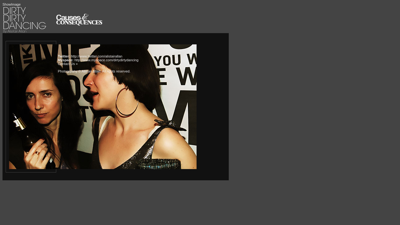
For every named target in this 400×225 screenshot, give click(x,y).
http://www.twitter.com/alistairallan (96, 56)
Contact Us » (68, 64)
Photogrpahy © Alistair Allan (79, 71)
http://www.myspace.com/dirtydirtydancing (106, 60)
